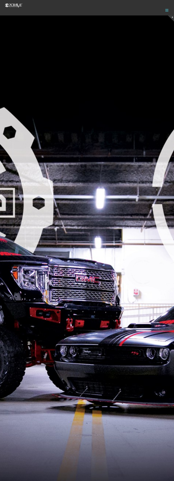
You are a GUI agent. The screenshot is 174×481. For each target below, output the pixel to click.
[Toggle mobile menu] (167, 10)
